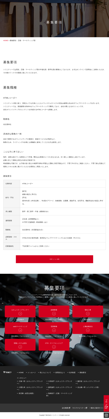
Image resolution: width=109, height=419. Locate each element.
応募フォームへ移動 (54, 259)
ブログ (106, 401)
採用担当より (60, 373)
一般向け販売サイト (97, 409)
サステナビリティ (79, 409)
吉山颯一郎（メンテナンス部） (88, 388)
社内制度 (72, 373)
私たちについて (45, 373)
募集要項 (83, 373)
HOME (5, 40)
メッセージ (32, 373)
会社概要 (66, 409)
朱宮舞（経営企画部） (27, 394)
